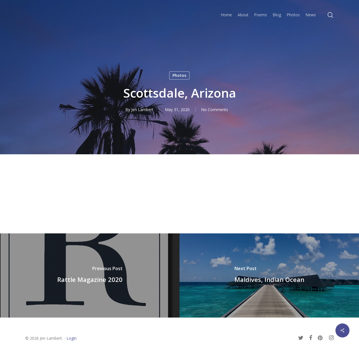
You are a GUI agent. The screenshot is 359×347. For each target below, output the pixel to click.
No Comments (214, 109)
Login (71, 338)
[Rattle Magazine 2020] (90, 275)
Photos (179, 75)
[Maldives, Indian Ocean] (269, 275)
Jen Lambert (142, 109)
